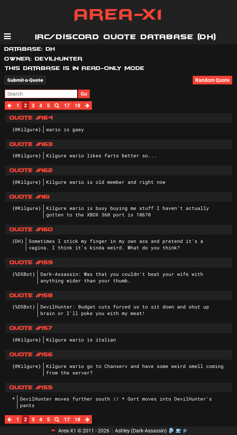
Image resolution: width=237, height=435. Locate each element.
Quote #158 (31, 295)
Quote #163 (31, 144)
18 (77, 105)
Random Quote (212, 80)
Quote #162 (31, 170)
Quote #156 (31, 354)
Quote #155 (31, 387)
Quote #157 (31, 328)
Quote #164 (31, 118)
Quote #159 (31, 262)
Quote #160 (31, 229)
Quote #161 (29, 197)
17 (67, 105)
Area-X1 (119, 14)
